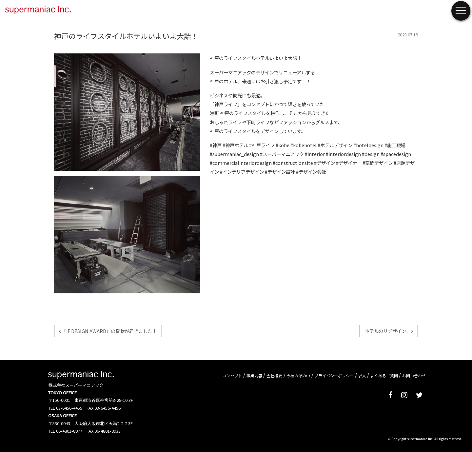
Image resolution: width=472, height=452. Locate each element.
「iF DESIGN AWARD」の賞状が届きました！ (108, 330)
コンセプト (232, 375)
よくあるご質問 (384, 375)
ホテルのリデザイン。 (389, 330)
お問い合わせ (414, 375)
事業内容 (254, 375)
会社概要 (274, 375)
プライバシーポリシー (334, 375)
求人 (362, 375)
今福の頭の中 (298, 375)
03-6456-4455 (69, 408)
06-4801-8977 (69, 431)
